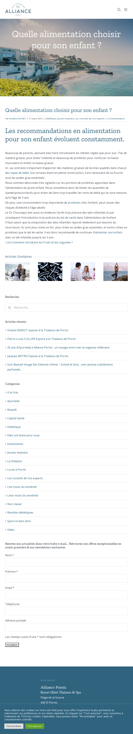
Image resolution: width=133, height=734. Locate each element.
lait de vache (68, 217)
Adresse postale (15, 620)
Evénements (15, 444)
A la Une (12, 392)
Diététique (50, 118)
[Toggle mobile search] (119, 9)
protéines (74, 202)
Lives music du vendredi (22, 495)
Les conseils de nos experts (90, 118)
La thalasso (14, 461)
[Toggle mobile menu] (126, 9)
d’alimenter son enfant (107, 232)
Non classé (14, 504)
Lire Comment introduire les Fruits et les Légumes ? (39, 242)
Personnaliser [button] (13, 726)
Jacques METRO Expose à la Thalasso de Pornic (37, 356)
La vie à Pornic (16, 469)
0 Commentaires (116, 118)
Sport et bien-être (19, 521)
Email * (9, 588)
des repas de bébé (17, 173)
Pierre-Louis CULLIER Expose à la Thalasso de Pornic (41, 339)
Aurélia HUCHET (17, 118)
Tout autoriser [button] (34, 726)
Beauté (12, 410)
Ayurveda (13, 401)
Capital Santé (15, 418)
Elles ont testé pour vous (23, 435)
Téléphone (12, 604)
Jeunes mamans (65, 118)
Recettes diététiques (20, 512)
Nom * (9, 555)
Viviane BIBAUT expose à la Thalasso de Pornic (37, 330)
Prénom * (11, 571)
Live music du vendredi (22, 487)
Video (11, 530)
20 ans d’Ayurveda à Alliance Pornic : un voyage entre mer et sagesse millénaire (58, 347)
